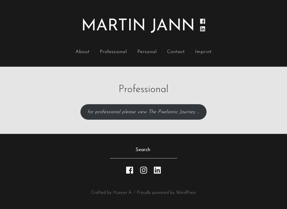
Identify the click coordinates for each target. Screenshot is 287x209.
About (82, 51)
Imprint (203, 51)
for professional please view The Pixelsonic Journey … (143, 112)
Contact (176, 51)
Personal (147, 51)
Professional (113, 51)
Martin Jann (138, 26)
